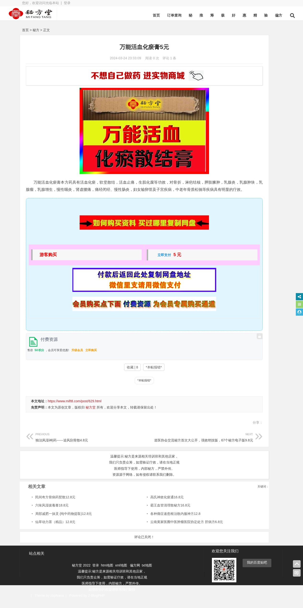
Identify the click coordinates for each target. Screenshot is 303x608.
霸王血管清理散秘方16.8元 (143, 512)
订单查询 (158, 15)
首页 (140, 15)
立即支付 (135, 262)
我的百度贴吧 (257, 569)
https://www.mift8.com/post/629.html (74, 408)
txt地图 (147, 572)
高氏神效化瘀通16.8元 (139, 504)
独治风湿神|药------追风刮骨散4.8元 (75, 444)
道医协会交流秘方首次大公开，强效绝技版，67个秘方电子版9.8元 (165, 444)
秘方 (36, 30)
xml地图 (121, 572)
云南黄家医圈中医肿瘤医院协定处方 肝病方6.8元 (159, 529)
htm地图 (107, 572)
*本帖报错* (125, 374)
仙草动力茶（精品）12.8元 (55, 529)
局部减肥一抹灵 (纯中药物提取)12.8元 (63, 521)
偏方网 (135, 572)
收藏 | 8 (103, 374)
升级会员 (77, 357)
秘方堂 (91, 414)
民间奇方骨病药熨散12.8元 (55, 504)
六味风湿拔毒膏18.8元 (52, 512)
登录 (67, 3)
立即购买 (91, 357)
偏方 (262, 15)
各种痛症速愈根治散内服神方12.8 (148, 521)
